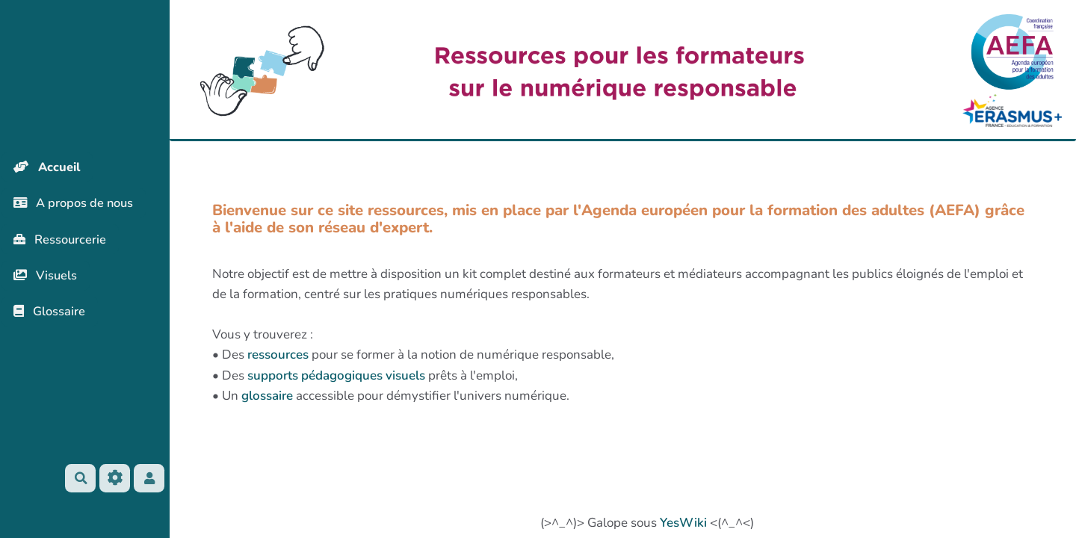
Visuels (47, 278)
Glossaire (51, 315)
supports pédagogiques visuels (336, 375)
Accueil (49, 167)
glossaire (267, 395)
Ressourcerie (62, 241)
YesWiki (683, 522)
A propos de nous (77, 204)
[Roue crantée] (119, 477)
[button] (155, 477)
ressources (278, 354)
